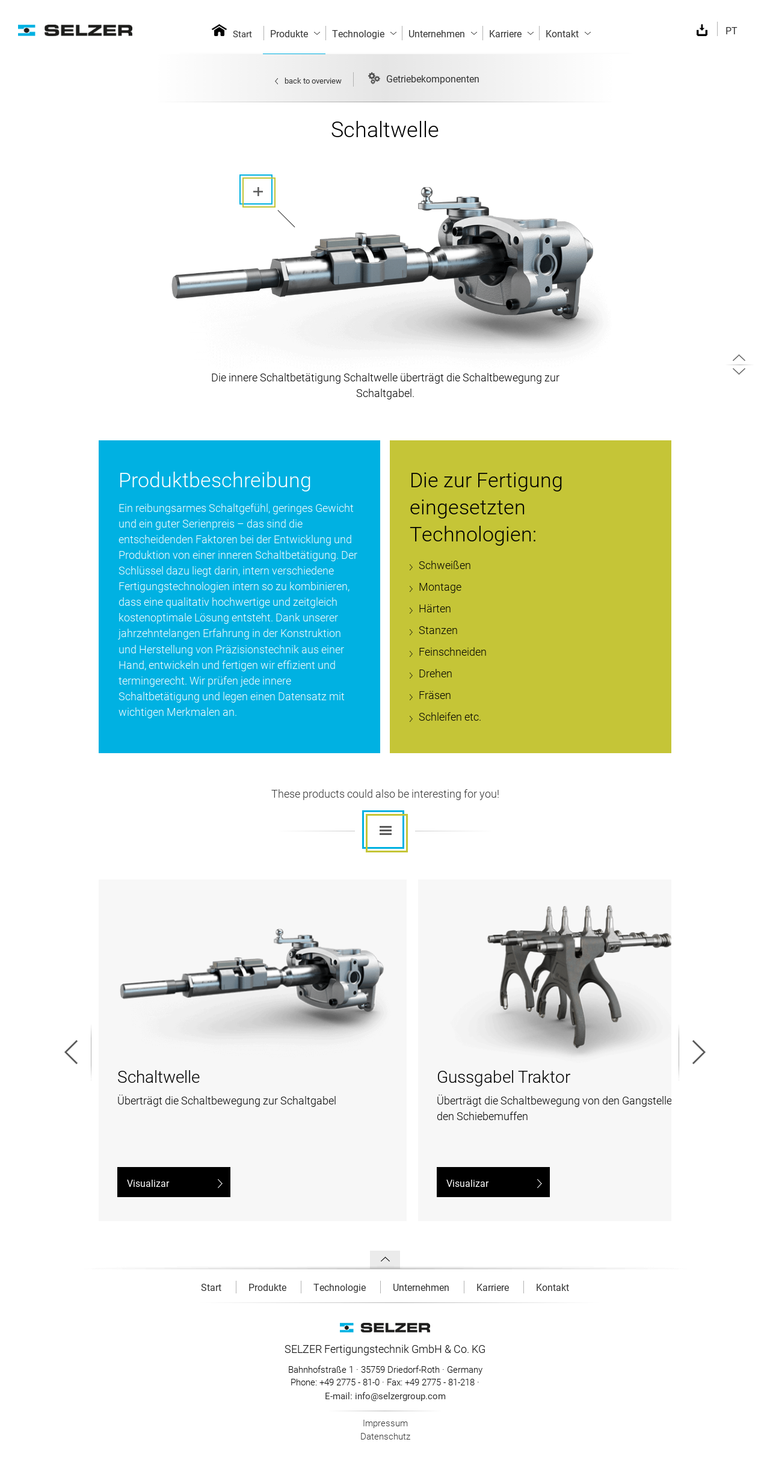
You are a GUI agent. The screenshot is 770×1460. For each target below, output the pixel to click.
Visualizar (175, 1183)
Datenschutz (385, 1436)
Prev (77, 1051)
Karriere (493, 1287)
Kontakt (552, 1287)
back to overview (308, 80)
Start (242, 34)
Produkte (268, 1287)
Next (692, 1051)
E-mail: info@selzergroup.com (385, 1396)
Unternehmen (422, 1287)
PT (731, 30)
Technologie (340, 1287)
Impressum (385, 1423)
